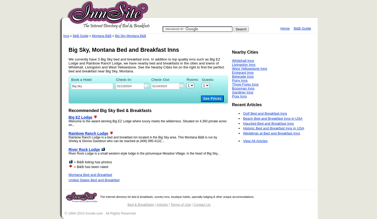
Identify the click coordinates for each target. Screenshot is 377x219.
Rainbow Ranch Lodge (88, 133)
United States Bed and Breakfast (94, 180)
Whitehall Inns (243, 61)
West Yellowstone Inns (249, 69)
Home (285, 28)
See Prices (212, 99)
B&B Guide (302, 28)
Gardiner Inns (242, 92)
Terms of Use (181, 205)
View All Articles (255, 141)
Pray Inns (239, 96)
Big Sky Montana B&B (130, 36)
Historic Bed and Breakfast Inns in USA (273, 128)
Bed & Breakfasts (141, 205)
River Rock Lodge (84, 149)
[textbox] (92, 86)
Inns (66, 36)
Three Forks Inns (245, 84)
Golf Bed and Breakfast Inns (265, 113)
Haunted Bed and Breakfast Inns (268, 123)
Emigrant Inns (243, 72)
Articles (162, 205)
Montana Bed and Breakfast (90, 175)
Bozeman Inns (243, 88)
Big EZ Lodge (80, 117)
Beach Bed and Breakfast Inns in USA (272, 118)
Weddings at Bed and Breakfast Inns (271, 133)
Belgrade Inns (243, 76)
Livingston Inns (243, 65)
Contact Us (202, 205)
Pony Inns (240, 80)
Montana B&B (102, 36)
